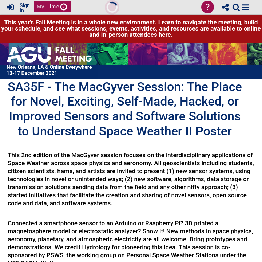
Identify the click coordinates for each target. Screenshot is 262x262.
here (165, 34)
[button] (246, 7)
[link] (236, 7)
